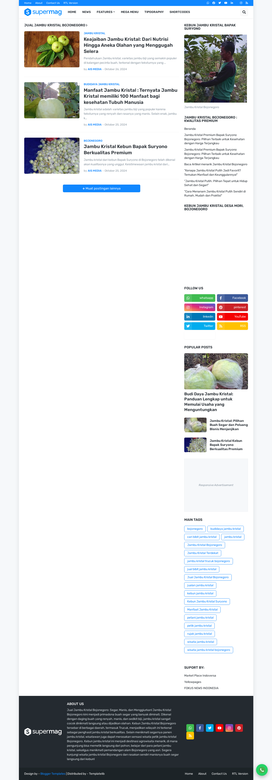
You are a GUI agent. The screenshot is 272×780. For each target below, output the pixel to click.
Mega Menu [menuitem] (130, 12)
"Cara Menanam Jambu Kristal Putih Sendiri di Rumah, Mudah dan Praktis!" (215, 194)
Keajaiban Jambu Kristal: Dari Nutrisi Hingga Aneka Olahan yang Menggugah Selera (128, 45)
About (38, 2)
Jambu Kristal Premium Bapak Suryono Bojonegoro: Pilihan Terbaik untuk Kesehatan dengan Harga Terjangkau (214, 139)
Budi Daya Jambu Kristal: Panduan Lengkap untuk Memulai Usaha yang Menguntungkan (208, 401)
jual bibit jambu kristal (201, 569)
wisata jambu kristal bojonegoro (208, 650)
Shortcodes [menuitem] (180, 12)
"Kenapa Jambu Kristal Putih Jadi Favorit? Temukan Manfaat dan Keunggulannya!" (212, 173)
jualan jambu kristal (200, 585)
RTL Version (71, 2)
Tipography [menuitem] (154, 12)
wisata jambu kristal (200, 642)
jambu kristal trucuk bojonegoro (208, 561)
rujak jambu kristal (199, 634)
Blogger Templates (52, 774)
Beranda (190, 129)
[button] (244, 12)
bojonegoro (195, 529)
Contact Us (53, 2)
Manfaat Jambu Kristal (202, 609)
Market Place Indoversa (200, 675)
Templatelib (97, 774)
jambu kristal (232, 537)
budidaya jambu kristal (225, 529)
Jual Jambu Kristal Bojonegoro (208, 577)
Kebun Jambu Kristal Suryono (207, 601)
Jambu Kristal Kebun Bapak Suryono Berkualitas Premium (125, 149)
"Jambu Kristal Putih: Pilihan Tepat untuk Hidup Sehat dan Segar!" (215, 183)
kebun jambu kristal (200, 593)
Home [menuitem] (72, 12)
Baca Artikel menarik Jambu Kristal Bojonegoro (215, 164)
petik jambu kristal (199, 625)
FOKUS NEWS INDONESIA (201, 688)
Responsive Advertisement (216, 485)
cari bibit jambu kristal (202, 537)
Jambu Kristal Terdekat (202, 553)
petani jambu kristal (200, 617)
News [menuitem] (86, 12)
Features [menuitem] (104, 12)
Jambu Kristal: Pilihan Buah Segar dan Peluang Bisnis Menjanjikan (229, 425)
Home (27, 2)
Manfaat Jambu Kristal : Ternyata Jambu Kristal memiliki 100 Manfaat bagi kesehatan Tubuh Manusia (130, 96)
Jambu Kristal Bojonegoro (204, 545)
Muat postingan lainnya (102, 188)
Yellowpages (192, 682)
